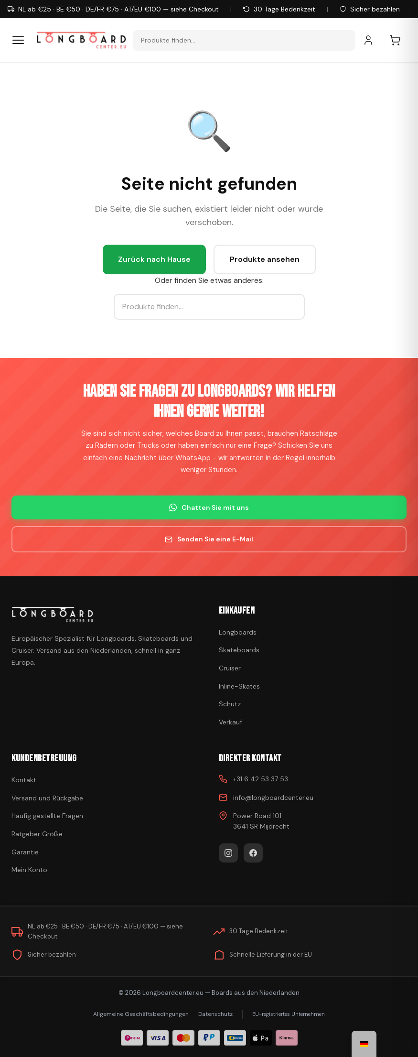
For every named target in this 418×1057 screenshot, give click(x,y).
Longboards (238, 632)
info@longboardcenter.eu (273, 797)
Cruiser (230, 668)
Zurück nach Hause (154, 259)
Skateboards (239, 650)
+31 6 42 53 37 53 (260, 779)
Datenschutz (215, 1014)
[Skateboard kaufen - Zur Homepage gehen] (81, 40)
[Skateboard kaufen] (105, 614)
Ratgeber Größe (37, 834)
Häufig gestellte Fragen (47, 815)
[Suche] (343, 40)
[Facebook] (253, 853)
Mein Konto (29, 869)
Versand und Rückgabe (47, 798)
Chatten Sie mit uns (209, 507)
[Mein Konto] (373, 40)
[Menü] (18, 40)
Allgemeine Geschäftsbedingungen (141, 1014)
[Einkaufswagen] (399, 40)
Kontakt (23, 780)
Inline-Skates (239, 686)
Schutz (230, 704)
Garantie (25, 852)
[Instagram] (228, 853)
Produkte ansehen (265, 259)
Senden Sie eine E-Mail (209, 539)
